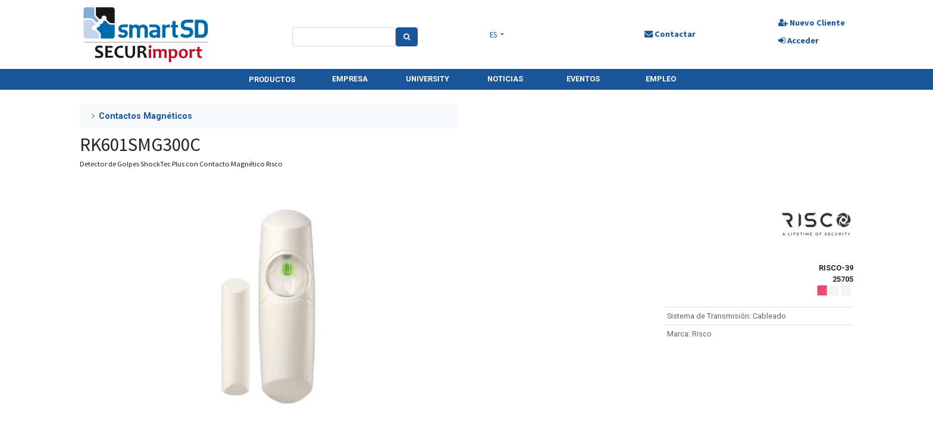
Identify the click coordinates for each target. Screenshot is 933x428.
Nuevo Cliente (810, 22)
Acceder (797, 40)
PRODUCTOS (272, 79)
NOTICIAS (505, 78)
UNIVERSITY (427, 78)
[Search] (407, 36)
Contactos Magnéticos (145, 116)
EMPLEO (661, 78)
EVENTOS (583, 78)
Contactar (668, 34)
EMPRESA (350, 78)
